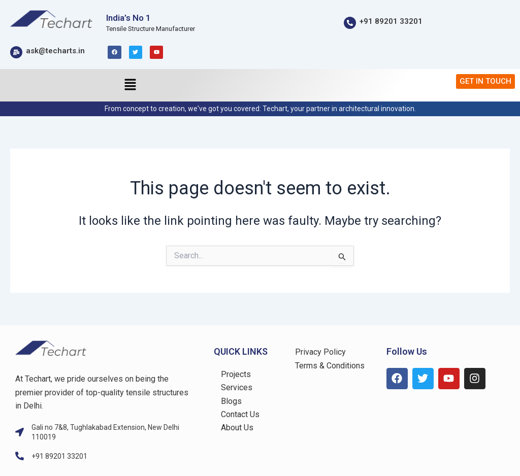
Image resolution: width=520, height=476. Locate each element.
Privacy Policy (320, 352)
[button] (130, 85)
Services (236, 387)
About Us (237, 427)
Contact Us (240, 414)
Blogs (231, 401)
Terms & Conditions (330, 365)
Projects (236, 374)
